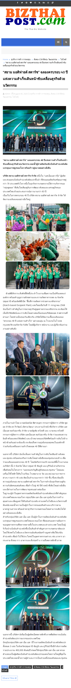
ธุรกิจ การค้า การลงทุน (20, 59)
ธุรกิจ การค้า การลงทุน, (40, 93)
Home (5, 59)
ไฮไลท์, (16, 97)
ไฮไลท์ (63, 59)
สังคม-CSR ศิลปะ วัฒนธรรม (45, 59)
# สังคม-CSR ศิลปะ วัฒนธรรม (46, 667)
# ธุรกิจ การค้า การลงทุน (20, 667)
